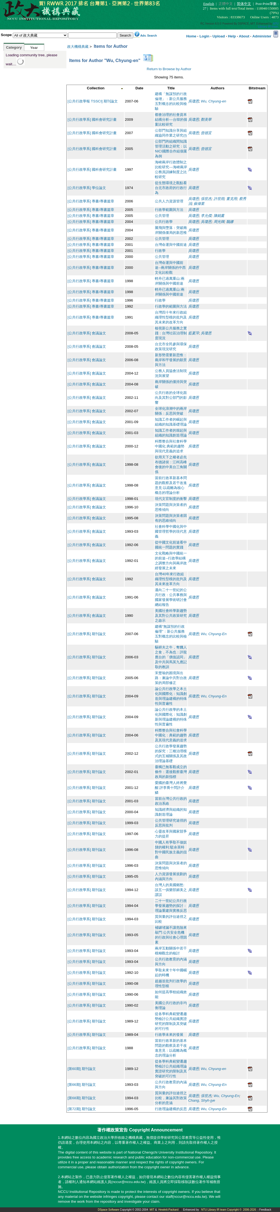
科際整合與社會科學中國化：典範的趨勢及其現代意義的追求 (171, 735)
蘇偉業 (199, 204)
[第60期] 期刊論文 (81, 1069)
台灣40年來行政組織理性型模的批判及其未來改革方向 (171, 579)
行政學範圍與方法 (169, 210)
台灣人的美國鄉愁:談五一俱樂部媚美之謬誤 (171, 890)
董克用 (231, 199)
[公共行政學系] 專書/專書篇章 (90, 201)
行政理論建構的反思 (171, 1109)
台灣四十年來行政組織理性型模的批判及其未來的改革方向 (171, 317)
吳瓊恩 (193, 101)
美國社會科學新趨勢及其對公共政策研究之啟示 (171, 616)
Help (232, 36)
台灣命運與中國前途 (171, 245)
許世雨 (219, 199)
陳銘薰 (219, 216)
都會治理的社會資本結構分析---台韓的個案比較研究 (171, 119)
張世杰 (206, 199)
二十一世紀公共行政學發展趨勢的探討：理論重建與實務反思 (171, 906)
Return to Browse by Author (169, 69)
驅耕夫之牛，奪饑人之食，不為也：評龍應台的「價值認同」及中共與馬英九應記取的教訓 (171, 657)
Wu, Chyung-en (213, 101)
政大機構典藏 (78, 47)
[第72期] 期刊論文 (81, 1109)
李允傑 (206, 216)
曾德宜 (206, 133)
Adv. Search (148, 35)
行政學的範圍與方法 (171, 306)
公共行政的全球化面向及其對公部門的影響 (171, 398)
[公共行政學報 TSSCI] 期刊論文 (92, 101)
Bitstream (257, 88)
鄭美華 (206, 119)
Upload (219, 36)
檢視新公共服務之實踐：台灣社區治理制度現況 (171, 333)
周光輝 (219, 222)
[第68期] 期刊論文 (81, 1098)
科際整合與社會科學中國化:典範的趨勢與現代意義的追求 (171, 446)
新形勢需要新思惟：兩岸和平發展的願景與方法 (171, 360)
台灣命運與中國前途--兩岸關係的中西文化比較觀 (170, 268)
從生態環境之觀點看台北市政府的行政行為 (171, 188)
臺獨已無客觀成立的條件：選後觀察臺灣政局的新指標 (171, 772)
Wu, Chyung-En (213, 634)
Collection (95, 88)
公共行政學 (164, 222)
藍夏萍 (193, 333)
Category (14, 47)
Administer (262, 36)
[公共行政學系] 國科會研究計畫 (92, 119)
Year (34, 48)
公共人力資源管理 (169, 201)
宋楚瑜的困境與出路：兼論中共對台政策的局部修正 (171, 678)
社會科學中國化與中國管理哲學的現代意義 (171, 531)
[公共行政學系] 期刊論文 (86, 634)
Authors (218, 88)
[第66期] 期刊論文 (81, 1085)
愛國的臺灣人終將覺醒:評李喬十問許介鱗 (171, 788)
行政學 (160, 251)
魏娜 (229, 222)
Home (191, 36)
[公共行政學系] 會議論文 (86, 333)
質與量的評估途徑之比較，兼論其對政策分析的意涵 (171, 1098)
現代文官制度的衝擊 (171, 499)
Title (171, 88)
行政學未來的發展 (169, 1035)
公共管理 (162, 216)
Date (139, 88)
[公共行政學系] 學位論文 (86, 188)
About (244, 36)
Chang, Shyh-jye (201, 1100)
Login (204, 36)
